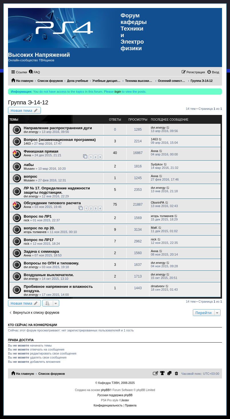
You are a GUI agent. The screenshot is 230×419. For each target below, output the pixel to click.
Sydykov (157, 164)
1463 (27, 143)
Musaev (29, 168)
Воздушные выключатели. (49, 275)
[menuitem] (34, 72)
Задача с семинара (41, 251)
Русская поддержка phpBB (115, 395)
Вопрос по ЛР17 (39, 240)
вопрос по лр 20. (39, 228)
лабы (29, 165)
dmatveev (158, 286)
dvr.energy (31, 131)
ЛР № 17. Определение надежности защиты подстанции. (57, 190)
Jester (125, 400)
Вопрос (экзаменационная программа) (60, 139)
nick (26, 220)
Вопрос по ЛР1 (38, 216)
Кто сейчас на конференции (32, 325)
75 (115, 205)
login (118, 91)
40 (115, 153)
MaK (154, 227)
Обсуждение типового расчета (52, 203)
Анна (27, 155)
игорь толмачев (162, 216)
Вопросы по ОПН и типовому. (51, 263)
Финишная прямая (41, 151)
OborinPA (157, 202)
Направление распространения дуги (58, 128)
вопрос (30, 176)
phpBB (105, 390)
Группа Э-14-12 (28, 102)
